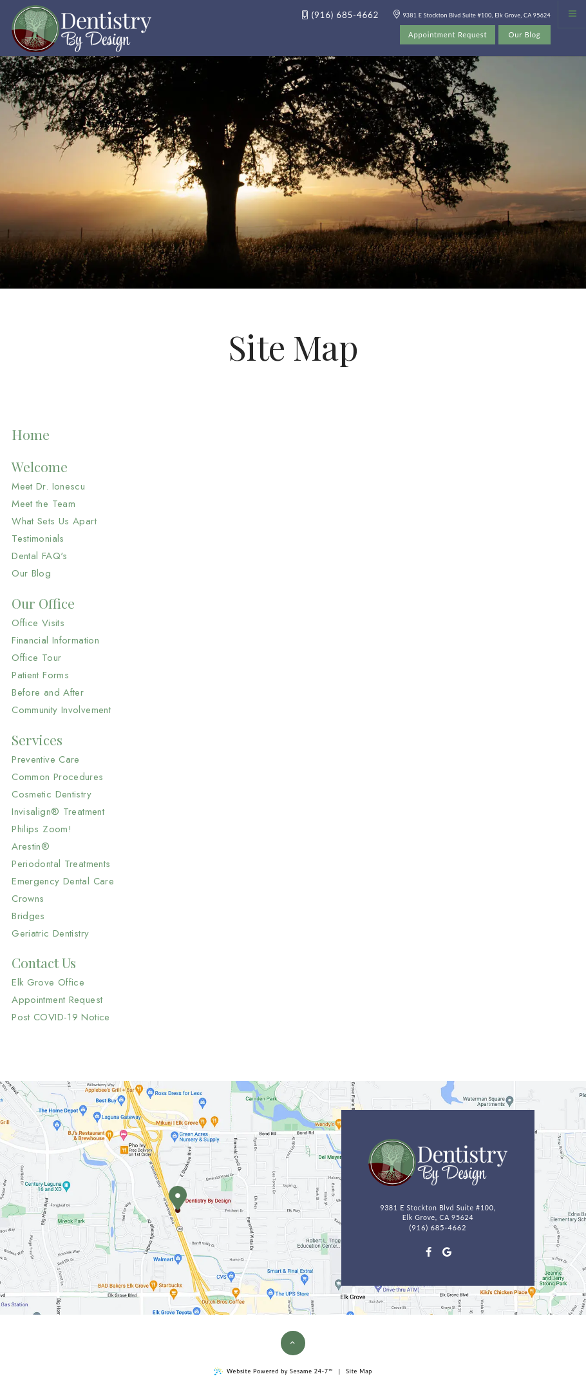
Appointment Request (447, 34)
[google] (447, 1252)
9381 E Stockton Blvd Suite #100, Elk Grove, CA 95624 (472, 14)
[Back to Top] (293, 1343)
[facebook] (428, 1252)
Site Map (359, 1371)
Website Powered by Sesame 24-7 (273, 1372)
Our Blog (525, 34)
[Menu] (572, 14)
